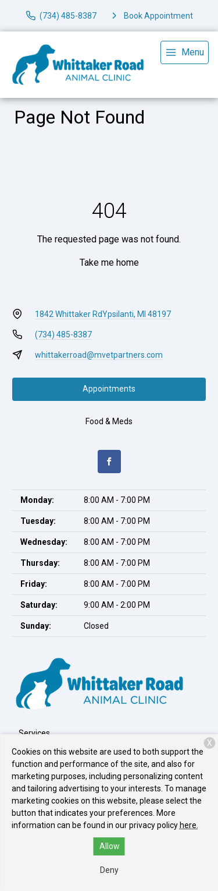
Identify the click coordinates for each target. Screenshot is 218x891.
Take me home (109, 262)
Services (34, 733)
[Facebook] (109, 461)
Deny (109, 870)
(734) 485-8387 (63, 334)
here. (189, 825)
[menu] (184, 52)
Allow (109, 846)
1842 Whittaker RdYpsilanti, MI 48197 (103, 314)
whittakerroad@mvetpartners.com (99, 355)
